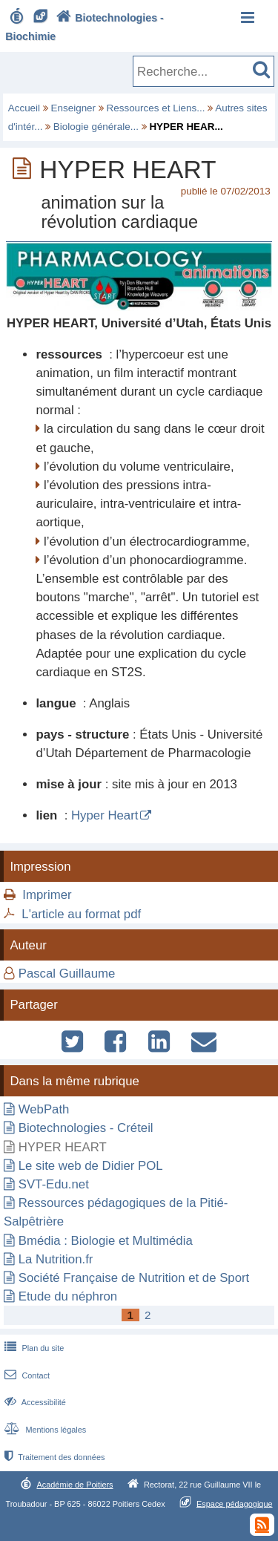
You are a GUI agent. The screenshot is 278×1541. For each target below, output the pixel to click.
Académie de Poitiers (74, 1484)
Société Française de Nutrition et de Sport (134, 1278)
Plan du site (32, 1348)
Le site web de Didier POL (91, 1166)
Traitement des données (53, 1457)
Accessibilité (33, 1402)
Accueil (24, 108)
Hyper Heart (104, 815)
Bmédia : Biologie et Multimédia (106, 1241)
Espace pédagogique (234, 1503)
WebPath (44, 1109)
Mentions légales (43, 1429)
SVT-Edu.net (54, 1184)
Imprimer (46, 895)
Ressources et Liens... (156, 108)
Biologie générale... (96, 126)
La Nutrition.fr (56, 1259)
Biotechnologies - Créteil (86, 1128)
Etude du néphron (68, 1296)
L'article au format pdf (81, 914)
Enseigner (73, 108)
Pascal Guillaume (67, 973)
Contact (25, 1375)
